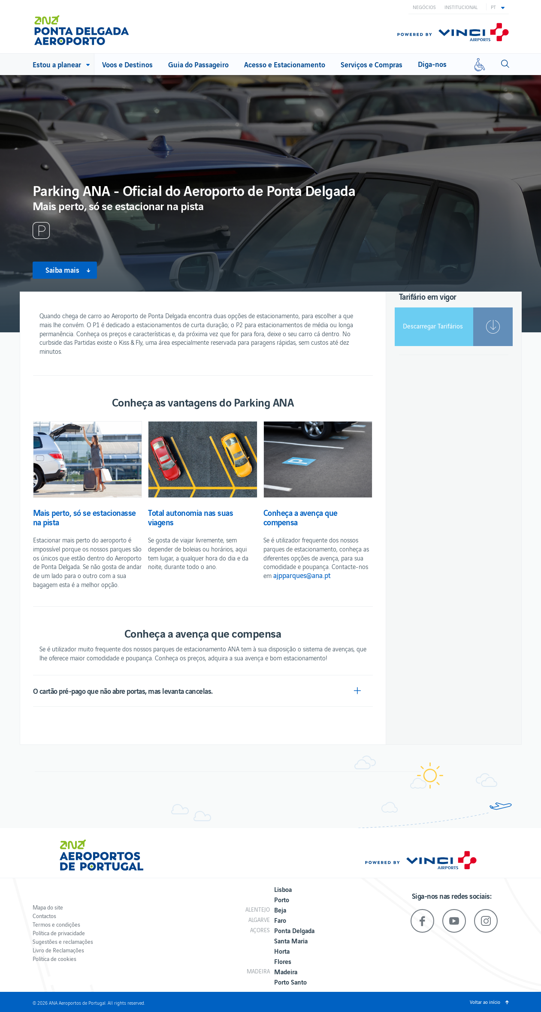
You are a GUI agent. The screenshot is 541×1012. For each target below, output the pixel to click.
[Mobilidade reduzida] (480, 64)
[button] (498, 6)
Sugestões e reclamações (63, 941)
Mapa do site (48, 907)
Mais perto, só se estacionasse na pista (84, 517)
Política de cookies (54, 959)
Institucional (461, 6)
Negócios (424, 6)
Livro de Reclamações (58, 950)
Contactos (44, 916)
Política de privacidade (59, 933)
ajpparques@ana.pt (302, 575)
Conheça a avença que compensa (300, 517)
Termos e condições (56, 924)
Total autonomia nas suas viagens (190, 517)
